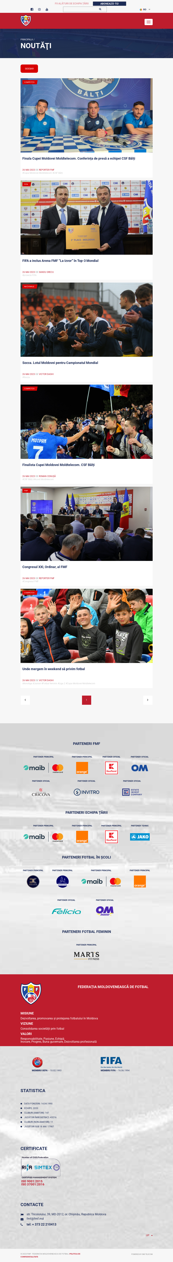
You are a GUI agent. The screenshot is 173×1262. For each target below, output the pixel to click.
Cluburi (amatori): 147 (37, 1113)
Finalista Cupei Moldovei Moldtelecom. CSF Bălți (58, 465)
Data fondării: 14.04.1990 (39, 1103)
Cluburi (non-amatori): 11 (39, 1122)
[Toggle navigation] (149, 22)
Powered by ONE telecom (142, 1254)
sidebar (29, 68)
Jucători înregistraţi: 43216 (41, 1117)
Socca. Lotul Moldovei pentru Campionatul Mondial (60, 363)
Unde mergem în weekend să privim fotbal (53, 669)
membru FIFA (108, 1070)
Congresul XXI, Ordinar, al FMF (44, 567)
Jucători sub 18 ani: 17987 (39, 1126)
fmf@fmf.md (35, 1218)
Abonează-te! (109, 3)
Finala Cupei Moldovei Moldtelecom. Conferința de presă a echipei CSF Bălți (78, 158)
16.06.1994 (124, 1070)
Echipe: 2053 (31, 1108)
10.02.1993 (55, 1070)
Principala (27, 39)
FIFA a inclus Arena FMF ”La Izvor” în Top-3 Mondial (60, 261)
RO (143, 9)
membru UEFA (40, 1070)
